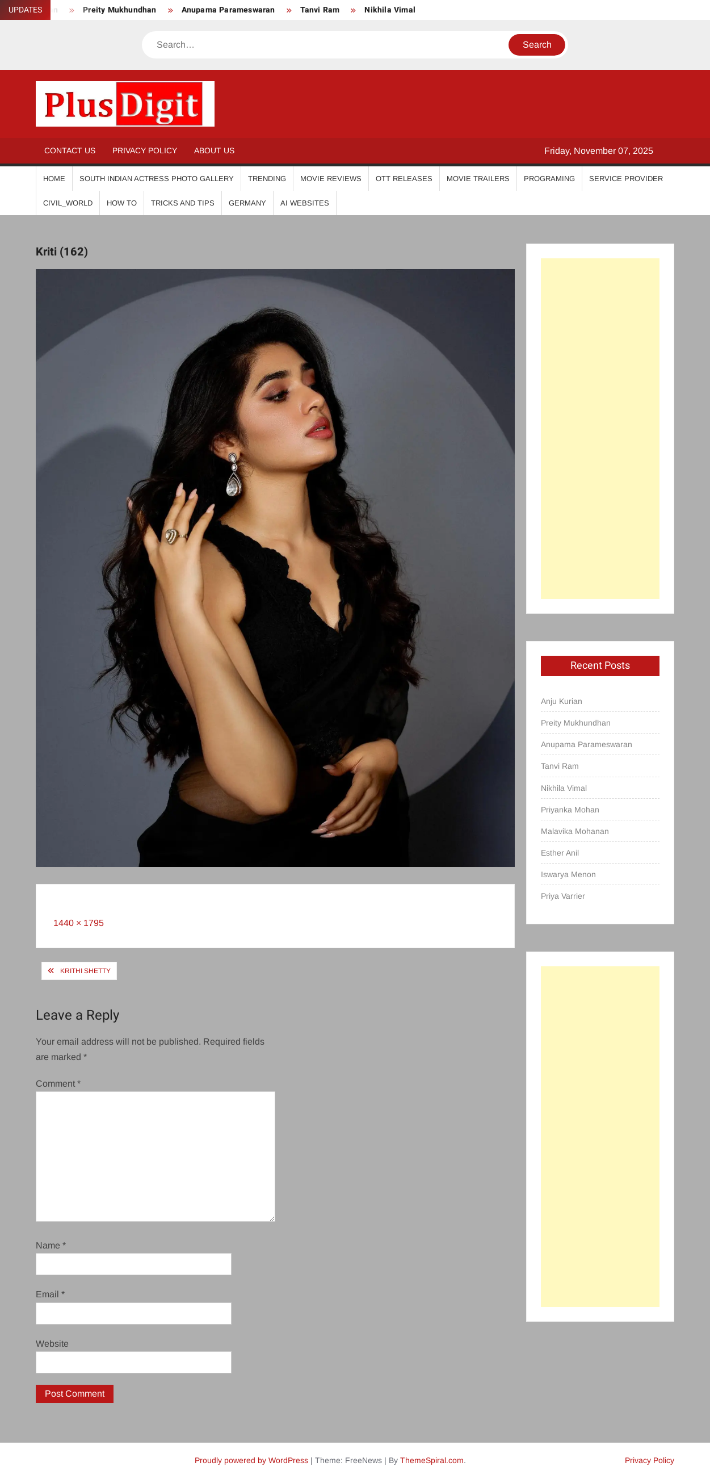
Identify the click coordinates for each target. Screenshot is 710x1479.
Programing (549, 178)
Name (51, 1245)
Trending (267, 178)
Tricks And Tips (183, 203)
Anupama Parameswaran (228, 10)
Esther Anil (560, 852)
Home (54, 178)
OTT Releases (404, 178)
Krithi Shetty (85, 971)
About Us (214, 150)
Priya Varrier (563, 895)
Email (50, 1294)
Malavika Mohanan (575, 831)
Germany (247, 203)
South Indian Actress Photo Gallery (156, 178)
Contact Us (69, 150)
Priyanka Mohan (570, 809)
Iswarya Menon (568, 874)
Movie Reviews (331, 178)
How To (122, 203)
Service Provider (626, 178)
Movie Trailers (478, 178)
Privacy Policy (144, 150)
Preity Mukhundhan (119, 10)
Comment (58, 1083)
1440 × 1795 (78, 923)
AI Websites (304, 203)
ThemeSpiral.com (432, 1460)
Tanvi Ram (320, 10)
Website (52, 1343)
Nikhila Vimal (389, 10)
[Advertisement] (600, 428)
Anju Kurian (561, 701)
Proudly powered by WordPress (251, 1460)
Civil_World (68, 203)
